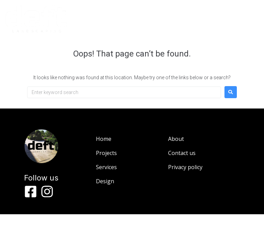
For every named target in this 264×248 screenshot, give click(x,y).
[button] (207, 23)
